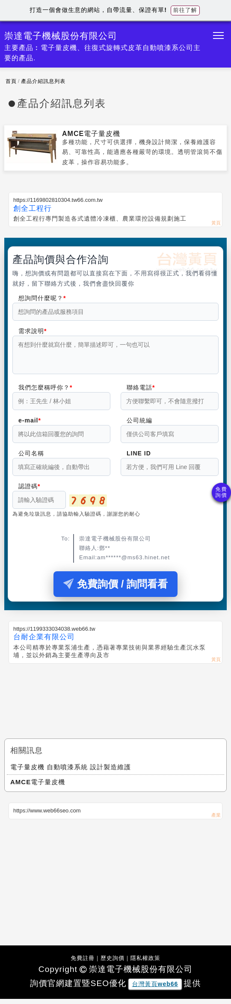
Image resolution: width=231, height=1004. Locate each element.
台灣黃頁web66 (155, 989)
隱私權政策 (145, 963)
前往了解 (185, 10)
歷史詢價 (112, 963)
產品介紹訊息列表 (43, 81)
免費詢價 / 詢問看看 (115, 589)
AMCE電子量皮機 (91, 133)
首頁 (11, 81)
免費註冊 (83, 963)
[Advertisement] (115, 698)
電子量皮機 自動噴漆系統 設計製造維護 (70, 772)
